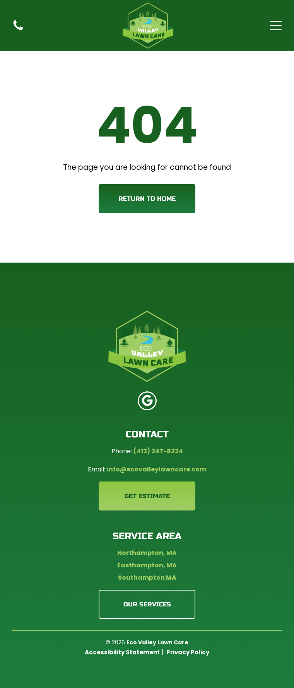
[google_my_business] (147, 401)
